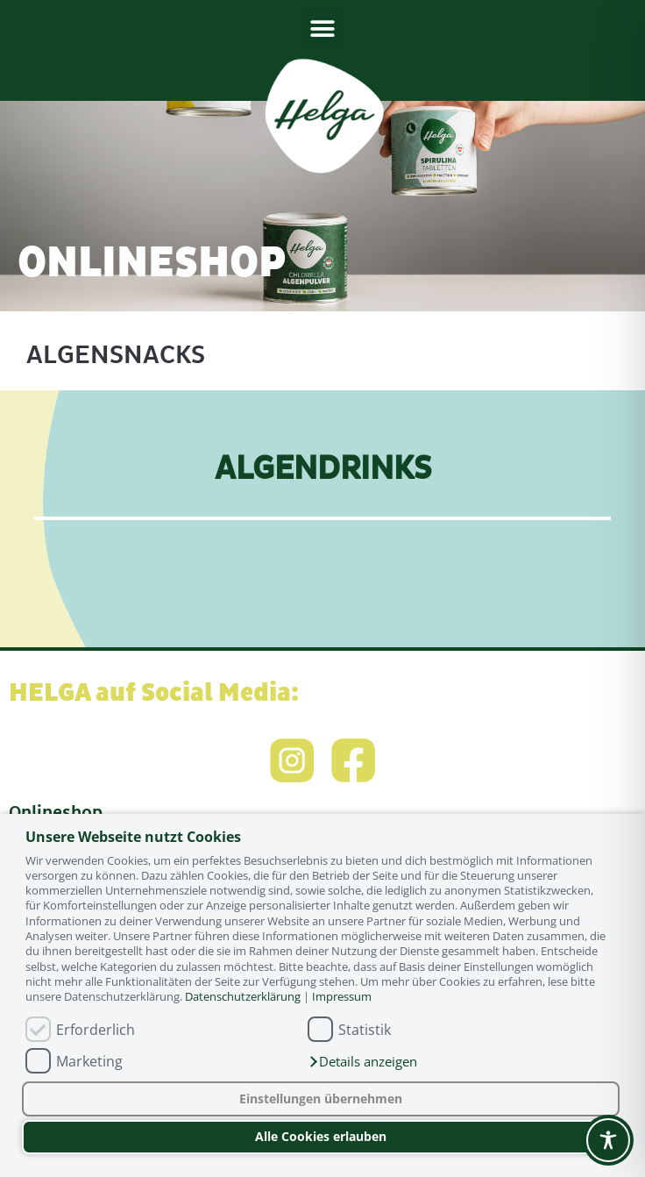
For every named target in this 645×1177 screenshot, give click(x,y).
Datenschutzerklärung (243, 996)
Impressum (342, 996)
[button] (363, 1062)
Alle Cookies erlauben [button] (320, 1136)
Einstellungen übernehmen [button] (320, 1098)
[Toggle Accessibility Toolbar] (608, 1140)
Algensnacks (115, 355)
